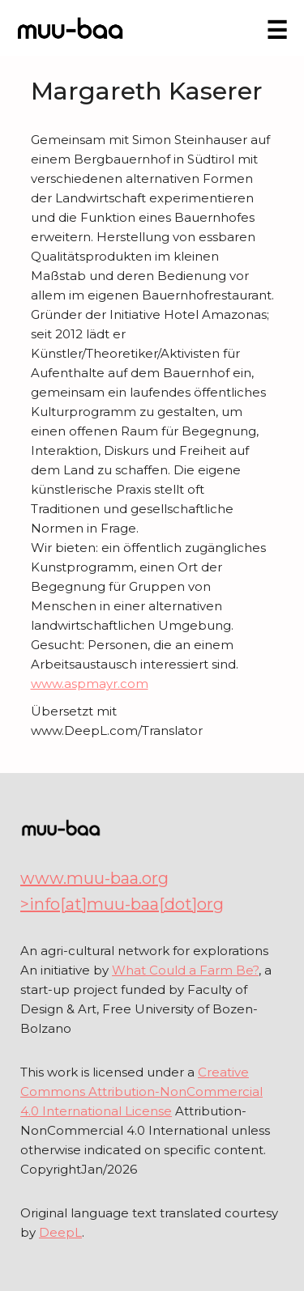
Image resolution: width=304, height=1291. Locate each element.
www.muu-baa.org (94, 878)
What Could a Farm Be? (185, 970)
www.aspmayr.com (89, 683)
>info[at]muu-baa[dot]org (122, 904)
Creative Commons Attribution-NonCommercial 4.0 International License (141, 1091)
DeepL (60, 1232)
